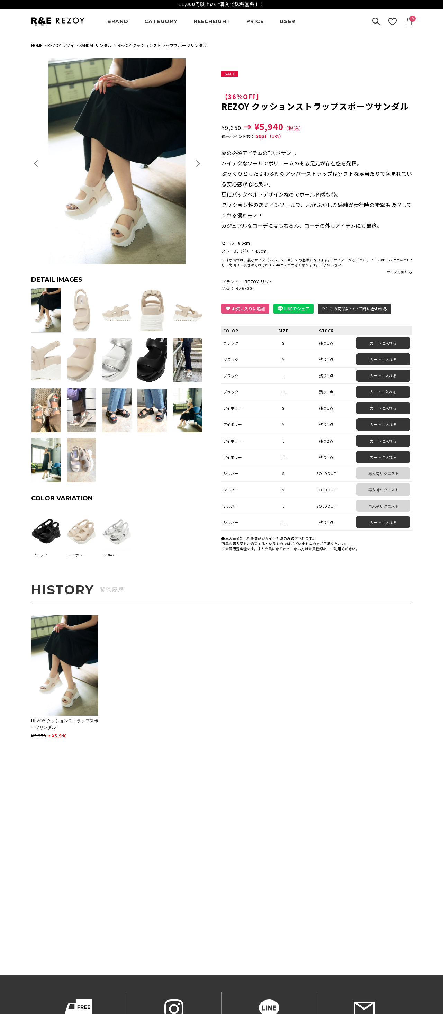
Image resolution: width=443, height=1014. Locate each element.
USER (287, 21)
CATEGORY (161, 21)
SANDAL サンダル (95, 45)
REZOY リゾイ (60, 45)
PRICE (255, 21)
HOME (37, 45)
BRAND (117, 21)
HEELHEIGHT (211, 21)
